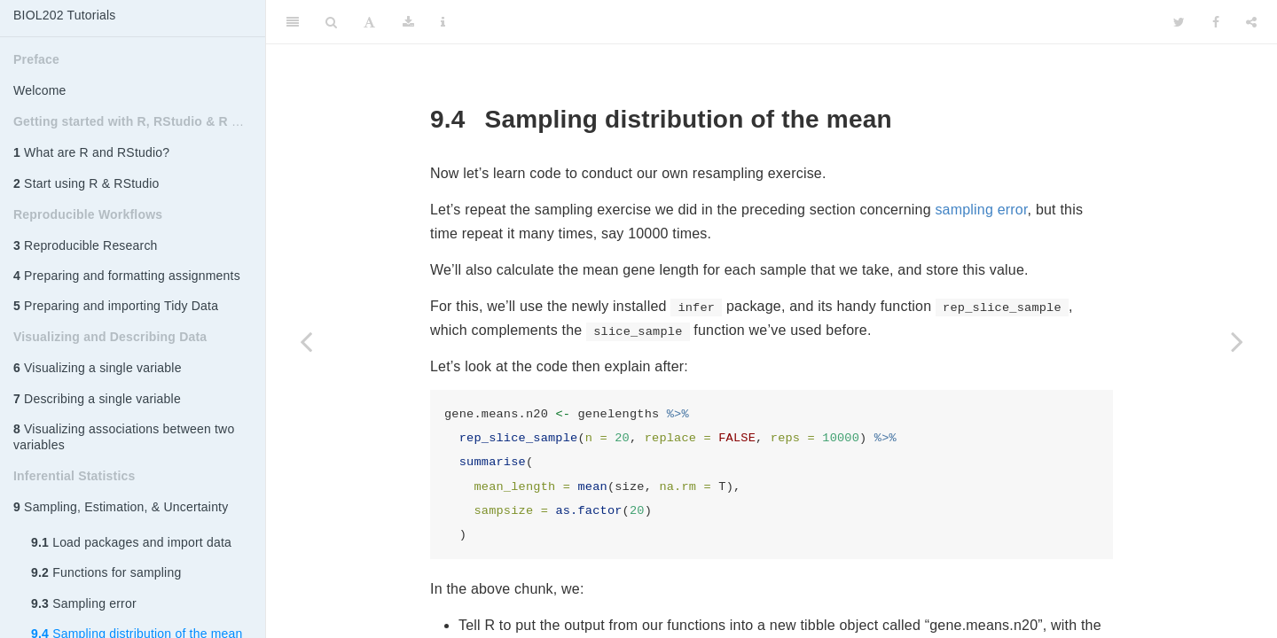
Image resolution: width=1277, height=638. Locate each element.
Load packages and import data (131, 542)
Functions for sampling (106, 572)
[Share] (1251, 22)
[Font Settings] (369, 22)
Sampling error (84, 603)
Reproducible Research (85, 245)
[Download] (408, 22)
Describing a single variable (97, 399)
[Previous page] (306, 341)
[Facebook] (1216, 22)
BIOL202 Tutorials (64, 15)
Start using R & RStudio (86, 183)
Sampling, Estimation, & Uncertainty (120, 507)
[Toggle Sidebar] (292, 22)
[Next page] (1237, 341)
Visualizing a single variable (97, 368)
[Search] (331, 22)
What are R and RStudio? (91, 152)
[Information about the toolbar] (442, 22)
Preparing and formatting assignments (126, 275)
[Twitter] (1179, 22)
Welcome (40, 90)
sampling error (981, 209)
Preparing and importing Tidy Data (115, 306)
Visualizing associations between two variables (123, 437)
